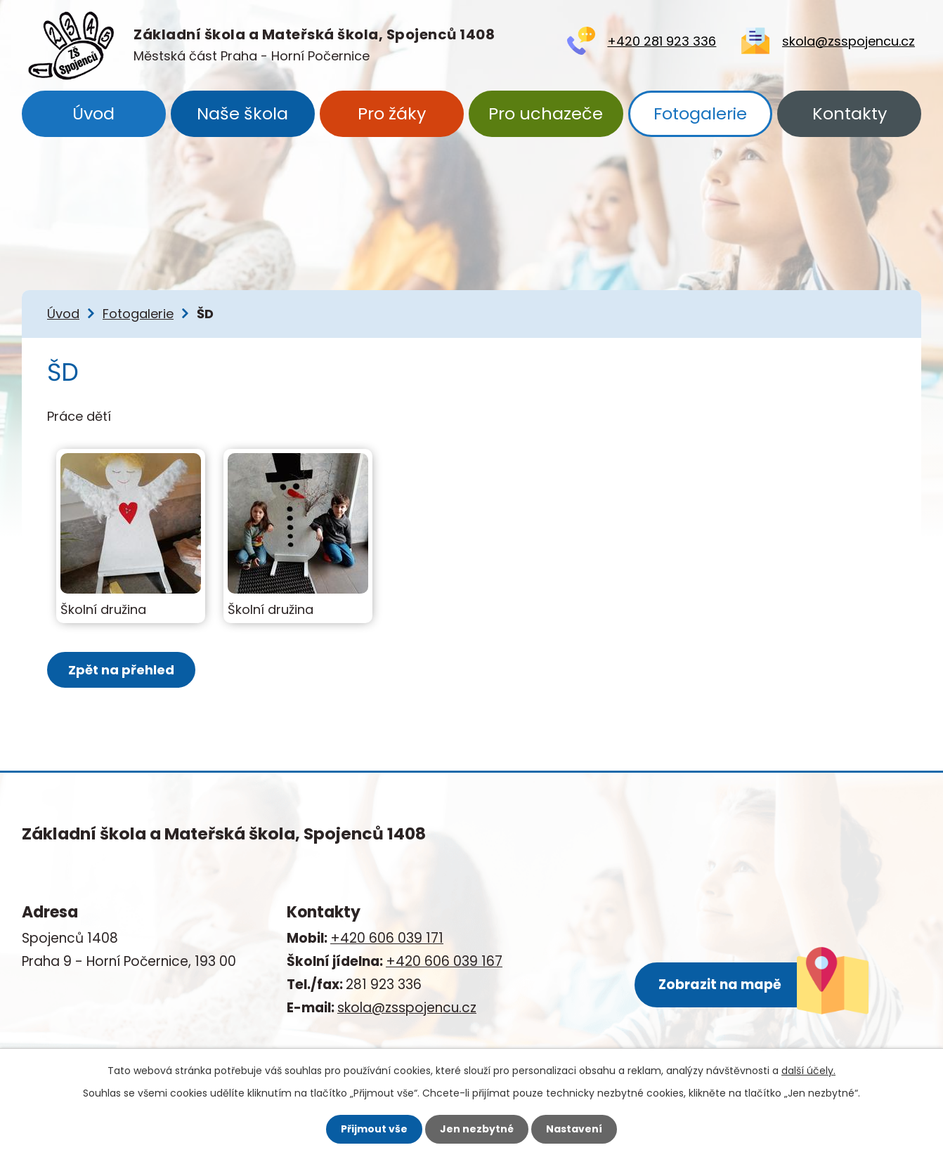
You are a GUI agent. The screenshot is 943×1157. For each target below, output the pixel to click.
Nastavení (574, 1129)
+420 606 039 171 (386, 938)
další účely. (808, 1071)
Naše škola (242, 113)
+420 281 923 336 (661, 41)
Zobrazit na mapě (719, 984)
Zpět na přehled (121, 670)
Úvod (93, 113)
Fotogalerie (700, 113)
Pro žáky (392, 113)
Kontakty (849, 113)
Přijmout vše (374, 1129)
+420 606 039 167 (444, 961)
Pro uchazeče (545, 113)
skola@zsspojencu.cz (848, 41)
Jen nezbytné (477, 1129)
